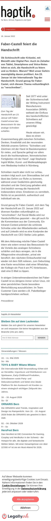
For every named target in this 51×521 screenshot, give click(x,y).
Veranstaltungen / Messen (13, 351)
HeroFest (10, 430)
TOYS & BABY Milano (18, 365)
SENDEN (41, 338)
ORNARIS (10, 404)
